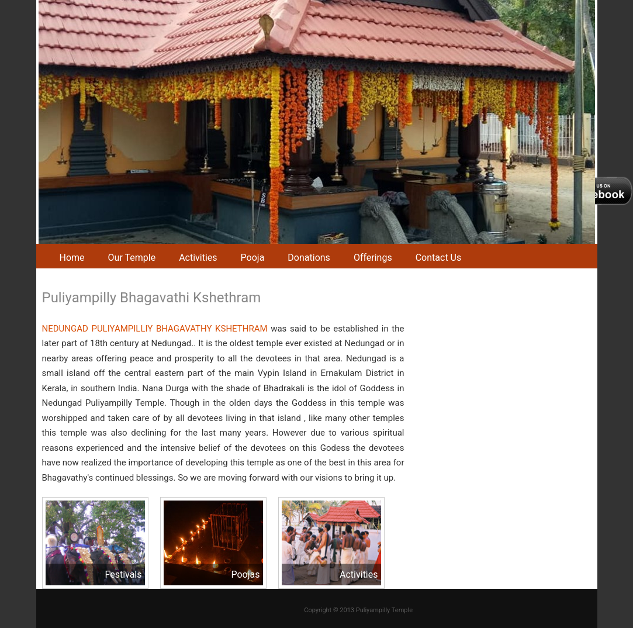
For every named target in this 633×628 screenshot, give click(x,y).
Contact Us (439, 257)
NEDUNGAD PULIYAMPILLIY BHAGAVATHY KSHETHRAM (155, 328)
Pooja (253, 257)
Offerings (373, 257)
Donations (309, 257)
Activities (198, 257)
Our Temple (132, 257)
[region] (317, 122)
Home (72, 257)
